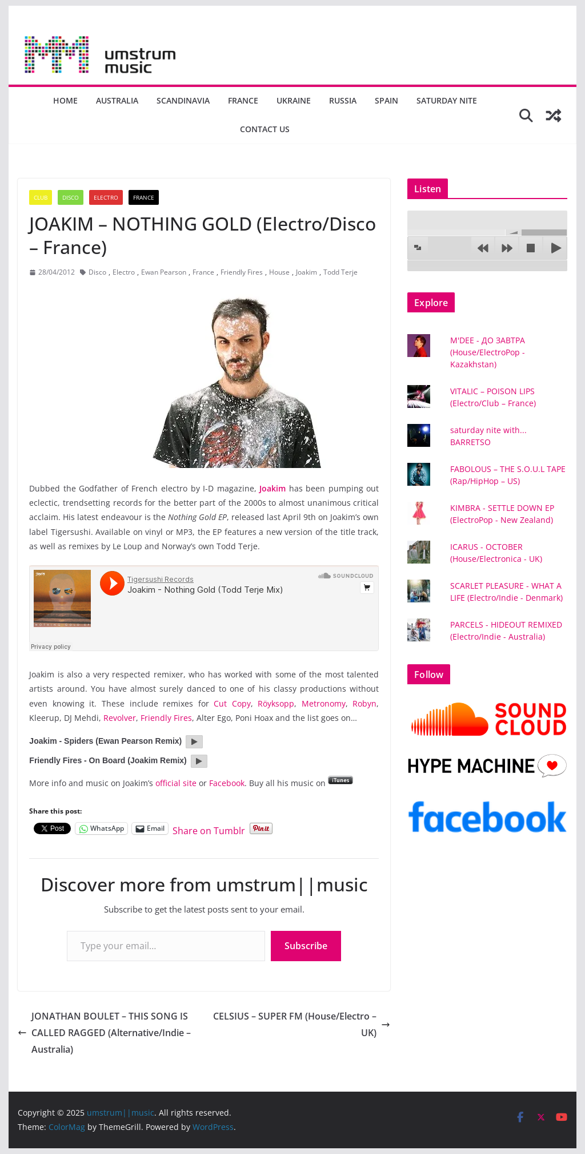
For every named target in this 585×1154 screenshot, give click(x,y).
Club (40, 197)
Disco (70, 197)
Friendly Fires (242, 272)
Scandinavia (183, 100)
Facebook (227, 783)
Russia (342, 100)
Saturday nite (446, 100)
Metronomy (324, 703)
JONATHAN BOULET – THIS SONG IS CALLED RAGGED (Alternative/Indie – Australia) (104, 1033)
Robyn (364, 703)
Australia (117, 100)
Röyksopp (276, 703)
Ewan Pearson (163, 272)
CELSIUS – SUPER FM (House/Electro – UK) (301, 1024)
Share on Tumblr (209, 828)
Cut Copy (232, 703)
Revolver (119, 717)
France (243, 100)
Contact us (265, 129)
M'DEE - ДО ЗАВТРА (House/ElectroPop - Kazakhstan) (487, 352)
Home (65, 100)
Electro (106, 197)
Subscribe (306, 945)
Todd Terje (340, 272)
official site (176, 783)
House (279, 272)
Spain (386, 100)
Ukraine (294, 100)
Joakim (306, 272)
